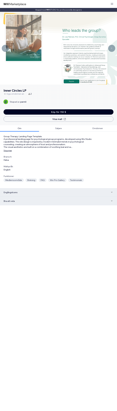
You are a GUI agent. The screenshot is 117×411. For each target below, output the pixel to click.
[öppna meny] (112, 4)
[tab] (19, 128)
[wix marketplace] (15, 4)
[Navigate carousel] (5, 48)
